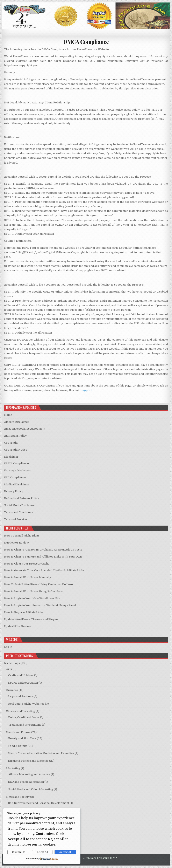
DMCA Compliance (86, 41)
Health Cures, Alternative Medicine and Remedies (41, 753)
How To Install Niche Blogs (22, 535)
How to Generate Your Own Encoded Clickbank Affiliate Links (44, 570)
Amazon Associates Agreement (24, 428)
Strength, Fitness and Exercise (28, 760)
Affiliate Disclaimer (16, 421)
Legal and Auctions (20, 696)
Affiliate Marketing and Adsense (29, 774)
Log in (8, 646)
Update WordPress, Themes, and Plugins (31, 619)
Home (8, 414)
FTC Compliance (15, 477)
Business (12, 690)
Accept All (65, 852)
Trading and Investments (24, 724)
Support (86, 390)
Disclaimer (11, 456)
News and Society (18, 796)
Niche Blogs (12, 663)
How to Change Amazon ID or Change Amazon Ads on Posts (43, 549)
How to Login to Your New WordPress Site (32, 598)
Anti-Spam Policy (15, 435)
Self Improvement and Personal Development (38, 803)
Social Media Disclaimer (20, 505)
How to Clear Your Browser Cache (26, 563)
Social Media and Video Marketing (30, 789)
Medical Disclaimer (17, 484)
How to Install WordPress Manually (27, 577)
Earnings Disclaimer (17, 470)
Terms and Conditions (18, 512)
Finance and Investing (20, 711)
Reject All (42, 852)
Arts (9, 669)
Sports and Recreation (23, 682)
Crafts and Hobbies (21, 675)
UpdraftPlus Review (17, 626)
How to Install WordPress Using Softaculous (33, 591)
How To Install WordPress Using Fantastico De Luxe (38, 584)
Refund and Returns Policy (21, 498)
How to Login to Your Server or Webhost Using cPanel (40, 605)
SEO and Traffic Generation (26, 781)
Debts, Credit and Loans (24, 717)
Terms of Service (15, 519)
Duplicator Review (16, 542)
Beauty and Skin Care (22, 738)
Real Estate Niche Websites (26, 703)
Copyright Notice (15, 449)
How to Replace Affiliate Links (23, 612)
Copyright (11, 442)
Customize (18, 852)
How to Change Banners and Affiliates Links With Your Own (43, 556)
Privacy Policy (13, 491)
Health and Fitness (18, 732)
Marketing (13, 768)
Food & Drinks (17, 745)
